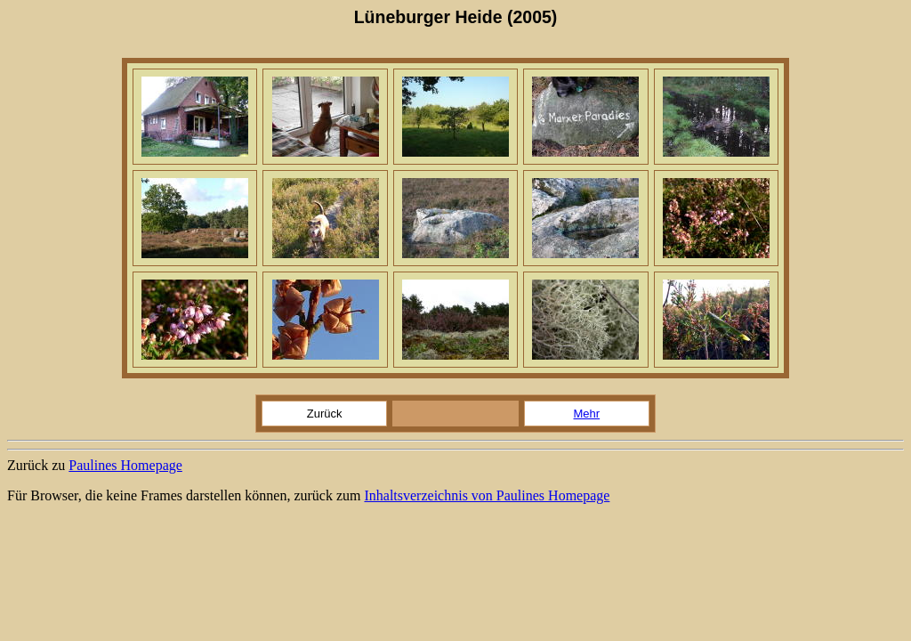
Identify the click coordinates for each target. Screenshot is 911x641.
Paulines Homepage (125, 465)
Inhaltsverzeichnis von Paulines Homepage (486, 495)
